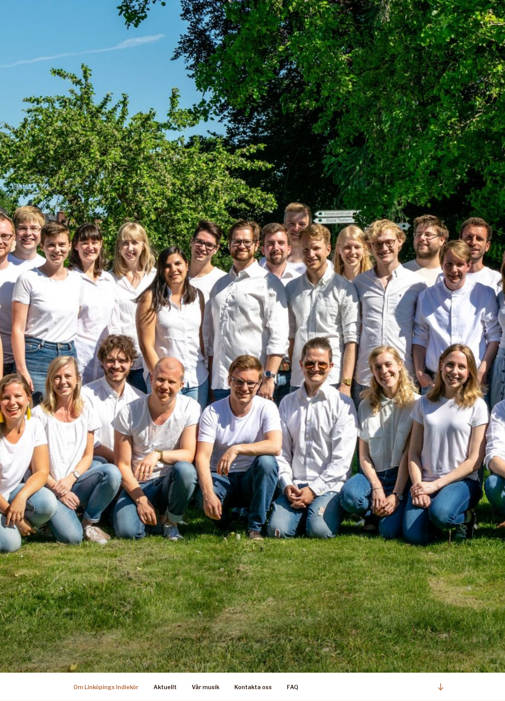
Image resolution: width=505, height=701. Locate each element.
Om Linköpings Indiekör (105, 687)
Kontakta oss (253, 687)
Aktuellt (165, 687)
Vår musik (205, 687)
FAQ (292, 687)
